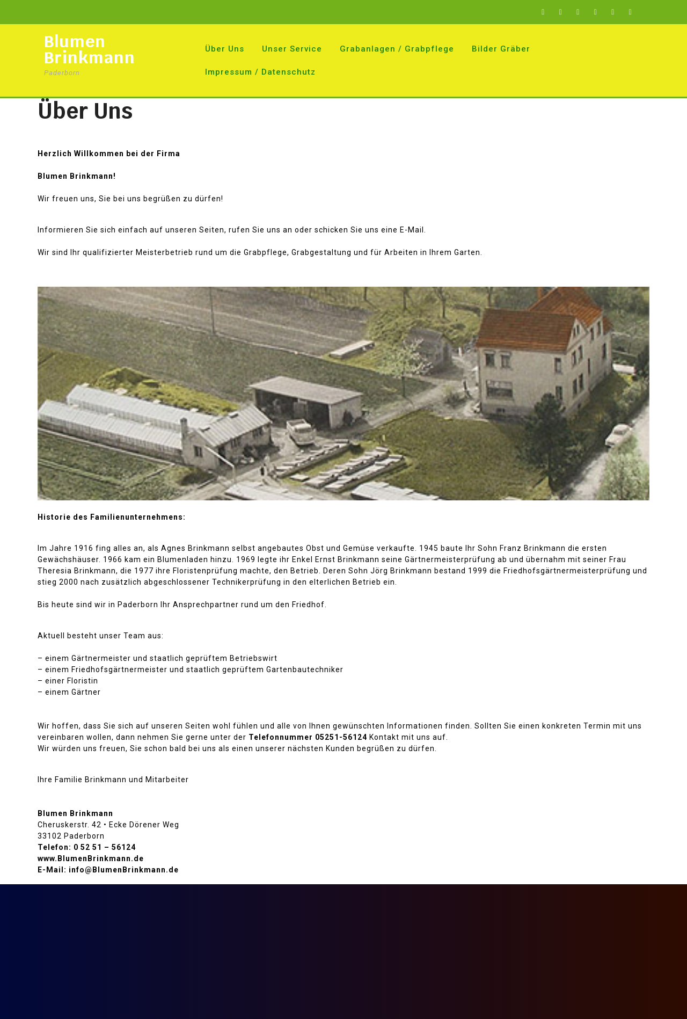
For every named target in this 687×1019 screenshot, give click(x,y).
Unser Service (292, 49)
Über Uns (224, 49)
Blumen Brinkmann (89, 49)
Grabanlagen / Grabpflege (397, 49)
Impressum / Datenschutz (260, 72)
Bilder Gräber (501, 49)
